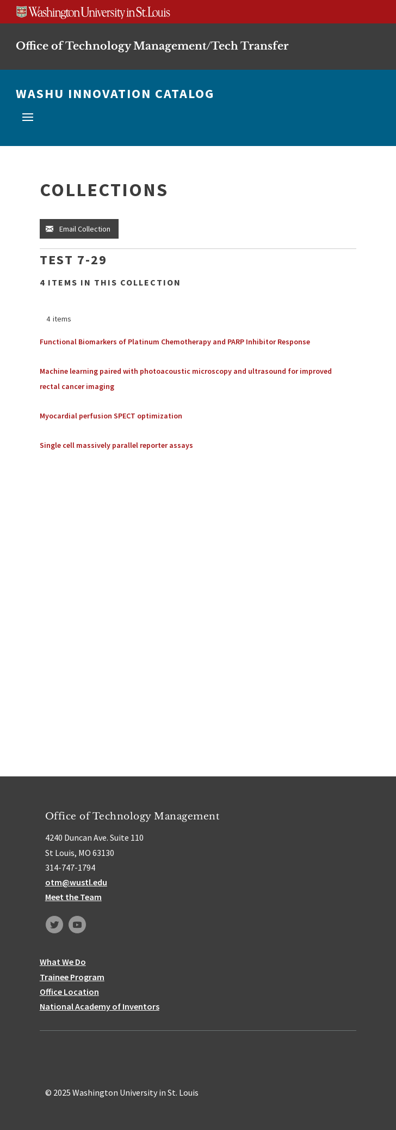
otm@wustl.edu (76, 882)
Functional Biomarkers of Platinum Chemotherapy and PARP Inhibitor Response (175, 342)
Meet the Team (73, 896)
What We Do (63, 961)
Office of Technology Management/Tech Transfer (152, 45)
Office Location (69, 991)
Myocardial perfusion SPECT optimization (111, 416)
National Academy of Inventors (99, 1006)
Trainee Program (72, 976)
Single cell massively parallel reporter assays (116, 445)
